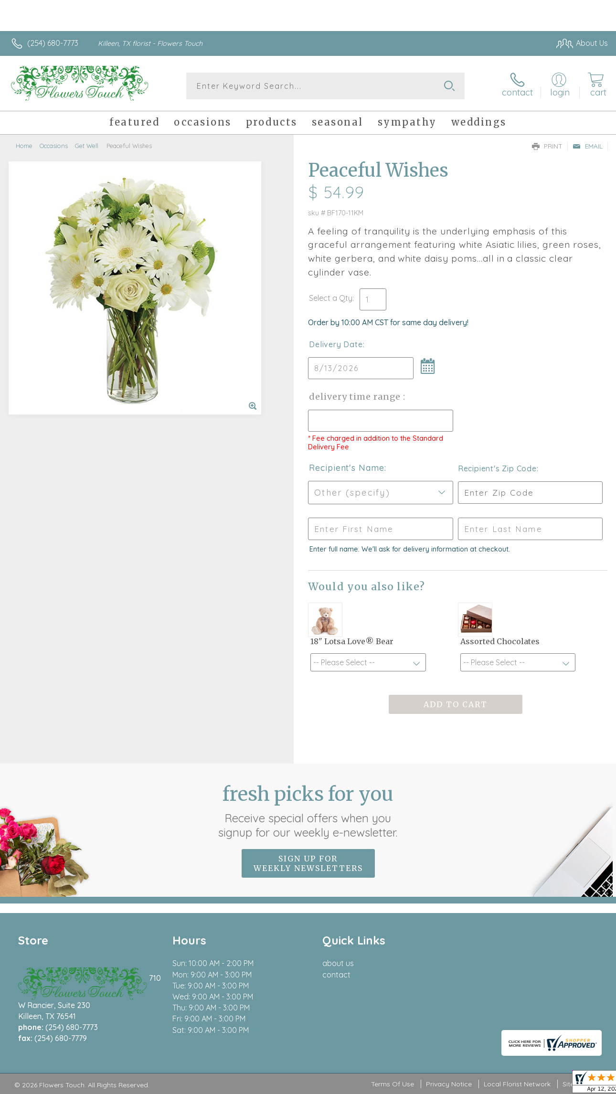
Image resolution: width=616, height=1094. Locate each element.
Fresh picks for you (308, 810)
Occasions (54, 145)
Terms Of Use (392, 1084)
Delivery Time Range (356, 396)
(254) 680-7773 (52, 43)
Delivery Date (335, 344)
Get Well (86, 145)
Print (547, 146)
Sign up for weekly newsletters (308, 863)
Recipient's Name (346, 467)
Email (588, 146)
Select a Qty (330, 298)
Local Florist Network (517, 1084)
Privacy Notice (449, 1084)
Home (24, 145)
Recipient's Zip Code (497, 468)
